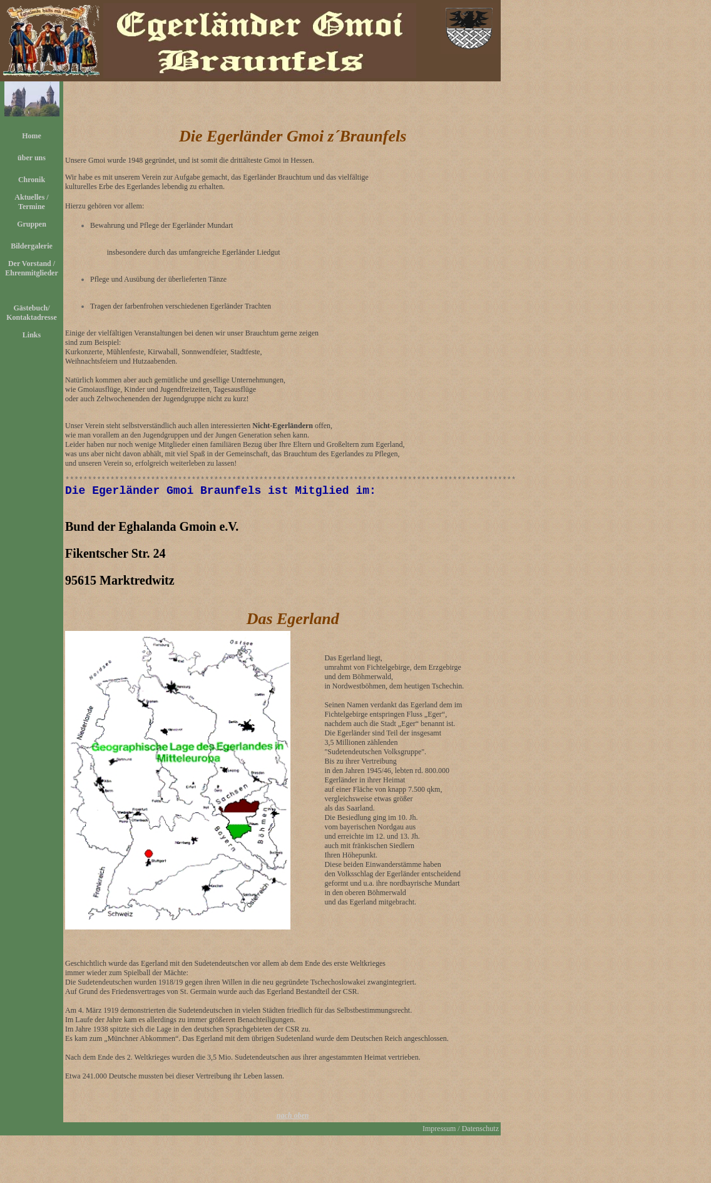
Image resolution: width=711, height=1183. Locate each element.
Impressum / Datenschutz (460, 1133)
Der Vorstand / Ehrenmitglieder (31, 268)
